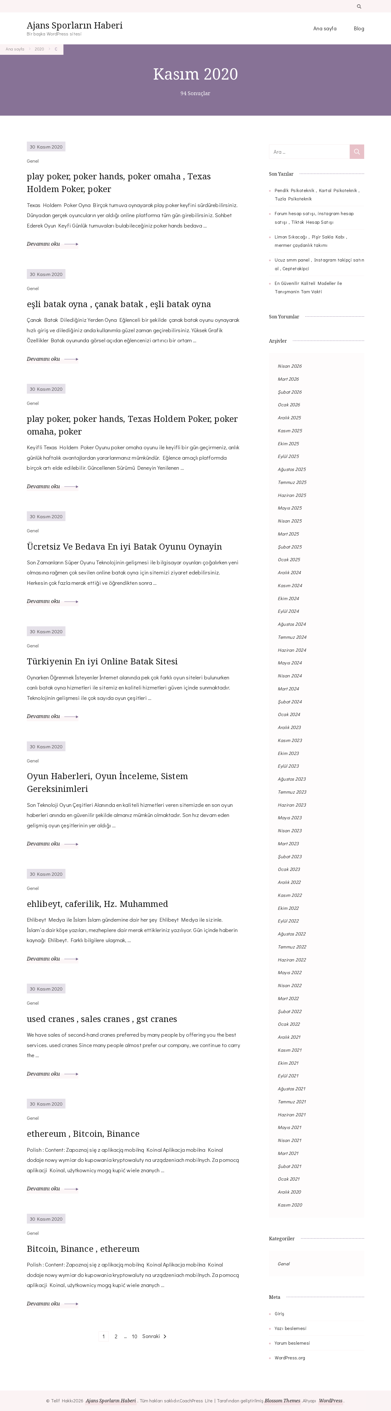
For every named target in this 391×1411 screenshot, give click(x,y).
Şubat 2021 (289, 1166)
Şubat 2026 (290, 392)
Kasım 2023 (290, 740)
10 (135, 1337)
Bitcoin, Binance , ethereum (84, 1250)
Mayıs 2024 (290, 663)
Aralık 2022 (289, 882)
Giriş (279, 1313)
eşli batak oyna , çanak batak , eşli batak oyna (121, 304)
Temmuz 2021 (292, 1101)
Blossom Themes (282, 1400)
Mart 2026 (288, 379)
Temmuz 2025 (292, 482)
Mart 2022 (288, 998)
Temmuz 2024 (292, 637)
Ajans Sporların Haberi (75, 25)
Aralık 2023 (289, 727)
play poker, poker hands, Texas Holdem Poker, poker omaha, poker (122, 425)
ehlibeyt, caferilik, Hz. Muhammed (99, 905)
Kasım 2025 (290, 430)
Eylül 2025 (288, 456)
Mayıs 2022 (289, 972)
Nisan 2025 (290, 521)
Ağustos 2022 (291, 934)
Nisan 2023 (289, 830)
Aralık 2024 (289, 572)
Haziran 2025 (292, 495)
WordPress (331, 1400)
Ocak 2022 (289, 1024)
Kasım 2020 (290, 1205)
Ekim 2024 (288, 598)
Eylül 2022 (288, 921)
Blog (359, 28)
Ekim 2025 (288, 443)
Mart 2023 (288, 843)
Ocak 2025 (289, 559)
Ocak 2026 (289, 404)
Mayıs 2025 (290, 508)
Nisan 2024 (290, 675)
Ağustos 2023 (291, 779)
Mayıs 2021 (289, 1127)
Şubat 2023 (289, 856)
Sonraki (151, 1337)
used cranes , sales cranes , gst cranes (103, 1020)
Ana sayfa (325, 28)
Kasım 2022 (290, 895)
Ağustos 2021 (291, 1088)
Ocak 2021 (289, 1179)
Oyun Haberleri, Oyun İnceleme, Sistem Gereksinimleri (110, 783)
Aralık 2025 (289, 417)
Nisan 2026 (290, 366)
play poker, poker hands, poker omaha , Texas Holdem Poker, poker (121, 182)
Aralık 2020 (289, 1192)
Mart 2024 (288, 688)
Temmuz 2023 (292, 792)
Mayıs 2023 (289, 817)
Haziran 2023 (292, 805)
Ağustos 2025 (292, 469)
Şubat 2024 (290, 701)
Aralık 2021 (289, 1037)
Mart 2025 (288, 534)
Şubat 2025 (290, 547)
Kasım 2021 (289, 1050)
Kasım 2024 (290, 585)
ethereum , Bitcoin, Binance (84, 1135)
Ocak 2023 (289, 869)
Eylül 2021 (288, 1075)
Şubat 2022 (289, 1011)
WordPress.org (290, 1357)
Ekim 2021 (288, 1063)
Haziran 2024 (292, 650)
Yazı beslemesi (291, 1328)
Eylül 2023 (288, 766)
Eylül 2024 (288, 611)
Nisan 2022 (289, 985)
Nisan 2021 (289, 1140)
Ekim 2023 (288, 753)
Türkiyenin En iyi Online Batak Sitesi (105, 662)
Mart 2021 (288, 1153)
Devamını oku (52, 244)
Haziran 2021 (291, 1114)
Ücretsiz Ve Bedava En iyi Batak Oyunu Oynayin (127, 547)
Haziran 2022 (292, 960)
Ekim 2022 (288, 908)
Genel (284, 1263)
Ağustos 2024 (292, 624)
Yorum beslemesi (292, 1343)
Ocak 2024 (289, 714)
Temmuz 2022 (292, 947)
